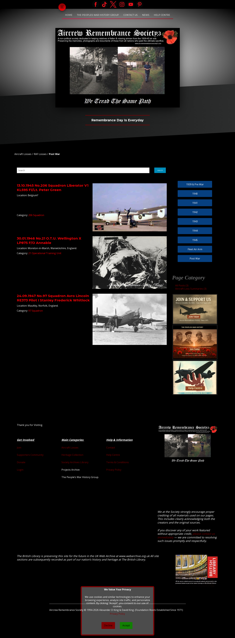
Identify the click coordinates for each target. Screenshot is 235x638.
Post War (54, 154)
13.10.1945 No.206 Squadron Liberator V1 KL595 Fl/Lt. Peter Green (52, 187)
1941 (195, 203)
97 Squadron (35, 310)
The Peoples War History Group (98, 15)
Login (20, 469)
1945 (195, 240)
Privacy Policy (113, 469)
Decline (108, 625)
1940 (195, 193)
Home (68, 15)
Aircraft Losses (22, 154)
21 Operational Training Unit (44, 253)
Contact (110, 447)
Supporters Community (30, 455)
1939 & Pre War (195, 184)
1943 (195, 221)
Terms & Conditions (117, 462)
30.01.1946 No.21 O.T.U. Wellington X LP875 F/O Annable (49, 240)
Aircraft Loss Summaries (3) (190, 288)
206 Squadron (36, 215)
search (160, 170)
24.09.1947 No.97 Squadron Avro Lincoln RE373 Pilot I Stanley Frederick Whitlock (53, 298)
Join (19, 447)
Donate (21, 462)
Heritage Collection (72, 455)
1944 (195, 230)
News (145, 15)
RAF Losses (40, 154)
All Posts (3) (181, 285)
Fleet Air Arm (195, 249)
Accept (126, 625)
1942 (195, 212)
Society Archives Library (74, 462)
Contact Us (130, 15)
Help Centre (162, 15)
